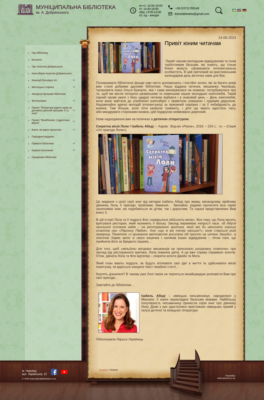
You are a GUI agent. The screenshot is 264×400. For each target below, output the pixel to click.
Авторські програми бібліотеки (49, 94)
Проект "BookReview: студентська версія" (51, 121)
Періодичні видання (43, 136)
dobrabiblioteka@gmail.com (188, 14)
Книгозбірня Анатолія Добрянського (52, 73)
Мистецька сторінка (43, 87)
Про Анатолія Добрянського (47, 66)
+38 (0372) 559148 (183, 7)
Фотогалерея (39, 100)
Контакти (37, 59)
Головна (103, 370)
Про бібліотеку (40, 53)
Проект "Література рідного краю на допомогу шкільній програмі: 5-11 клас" (52, 110)
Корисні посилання (42, 150)
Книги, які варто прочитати (46, 129)
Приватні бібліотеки (43, 143)
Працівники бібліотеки (44, 157)
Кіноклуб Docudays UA (44, 80)
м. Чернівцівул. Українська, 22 (34, 372)
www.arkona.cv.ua (226, 378)
